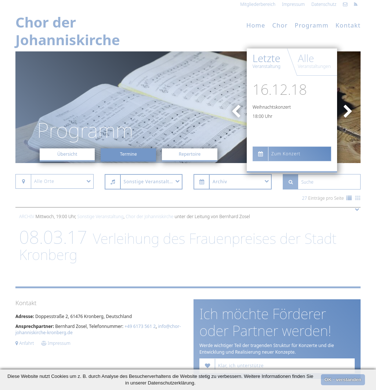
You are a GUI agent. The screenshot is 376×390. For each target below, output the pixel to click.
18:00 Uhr (262, 116)
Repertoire (190, 154)
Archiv (26, 216)
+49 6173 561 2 (140, 326)
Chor (280, 25)
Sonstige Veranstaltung (100, 216)
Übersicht (67, 154)
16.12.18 (280, 89)
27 (304, 198)
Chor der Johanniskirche (149, 216)
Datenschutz (323, 4)
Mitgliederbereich (257, 4)
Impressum (293, 4)
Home (255, 25)
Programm (312, 25)
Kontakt (348, 25)
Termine (128, 154)
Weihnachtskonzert (272, 107)
